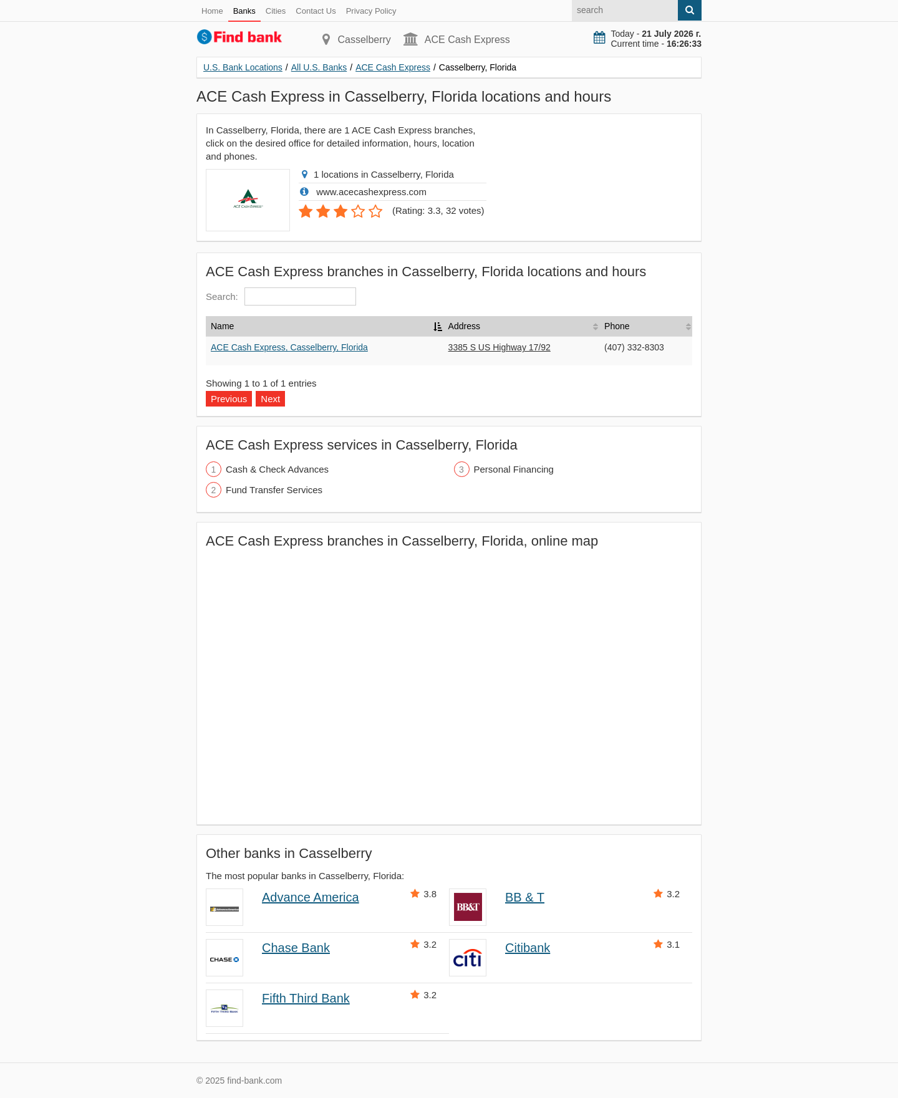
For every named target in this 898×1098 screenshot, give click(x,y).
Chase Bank (296, 948)
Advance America (310, 897)
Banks (244, 11)
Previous (229, 398)
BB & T (524, 897)
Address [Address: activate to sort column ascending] (464, 326)
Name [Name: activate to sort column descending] (222, 326)
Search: (281, 296)
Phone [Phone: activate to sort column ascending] (616, 326)
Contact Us (316, 11)
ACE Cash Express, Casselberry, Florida (289, 347)
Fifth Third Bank (306, 998)
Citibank (527, 948)
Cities (276, 11)
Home (212, 11)
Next (270, 398)
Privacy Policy (371, 11)
